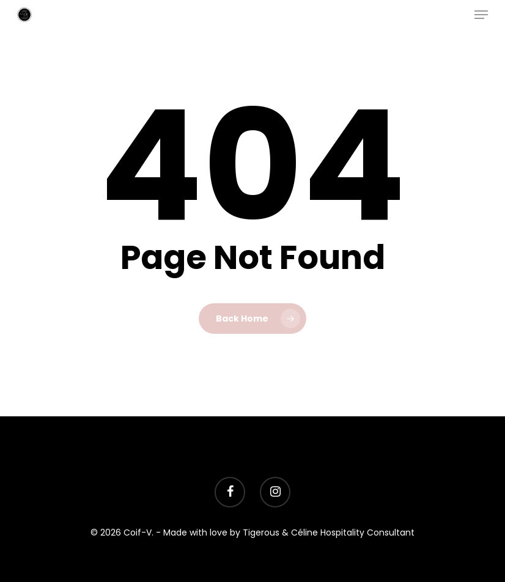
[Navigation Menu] (481, 15)
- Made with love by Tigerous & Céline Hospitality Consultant (285, 532)
